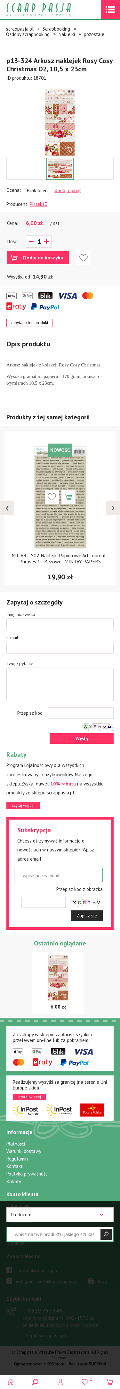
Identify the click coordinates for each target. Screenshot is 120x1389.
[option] (60, 119)
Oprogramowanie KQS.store (39, 1364)
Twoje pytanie (19, 663)
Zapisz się (86, 916)
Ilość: (12, 241)
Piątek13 (38, 204)
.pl (97, 1364)
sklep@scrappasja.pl (44, 1336)
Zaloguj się (17, 1206)
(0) (109, 1382)
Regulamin (17, 1159)
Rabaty (13, 1181)
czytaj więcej (23, 805)
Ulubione (15, 1243)
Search (35, 1382)
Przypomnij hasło (23, 1228)
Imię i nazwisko (20, 614)
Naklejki (67, 34)
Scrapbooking (56, 29)
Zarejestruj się (21, 1213)
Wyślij (82, 738)
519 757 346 (42, 1310)
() (85, 1379)
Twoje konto (19, 1221)
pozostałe (94, 34)
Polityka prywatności (27, 1174)
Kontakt (14, 1166)
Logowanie (60, 1382)
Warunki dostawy (23, 1151)
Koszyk (13, 1236)
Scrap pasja (52, 9)
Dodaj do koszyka (43, 257)
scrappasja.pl (20, 29)
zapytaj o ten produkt (29, 322)
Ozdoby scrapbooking (28, 34)
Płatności (15, 1144)
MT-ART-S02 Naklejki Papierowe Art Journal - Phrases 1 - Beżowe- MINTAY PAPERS (60, 558)
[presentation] (7, 508)
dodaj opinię (67, 190)
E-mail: (12, 637)
